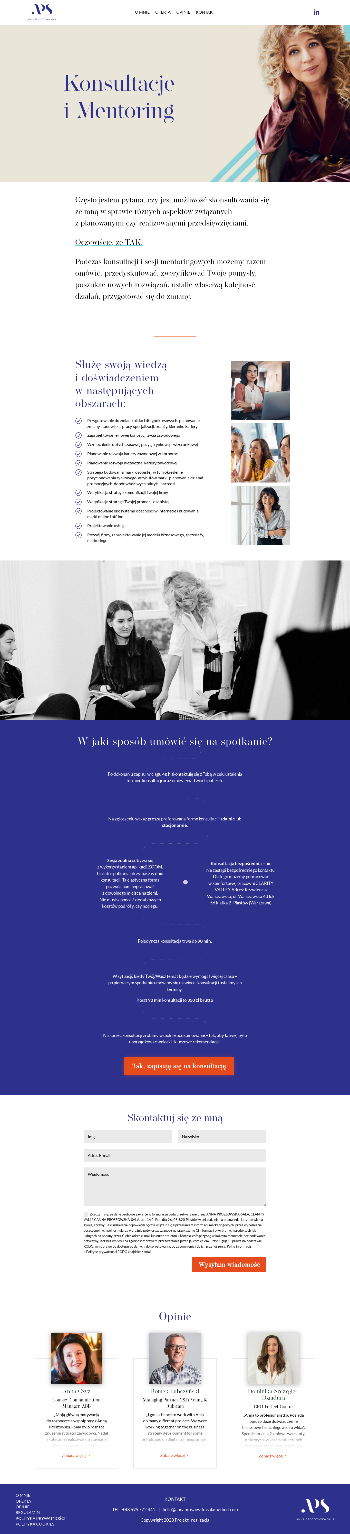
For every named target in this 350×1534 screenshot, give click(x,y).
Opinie (183, 12)
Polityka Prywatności (40, 1518)
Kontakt (205, 12)
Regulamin (28, 1512)
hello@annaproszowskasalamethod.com (200, 1509)
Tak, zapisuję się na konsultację (179, 1066)
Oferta (163, 12)
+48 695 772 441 (138, 1509)
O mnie (142, 12)
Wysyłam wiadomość (229, 1264)
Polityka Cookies (35, 1523)
